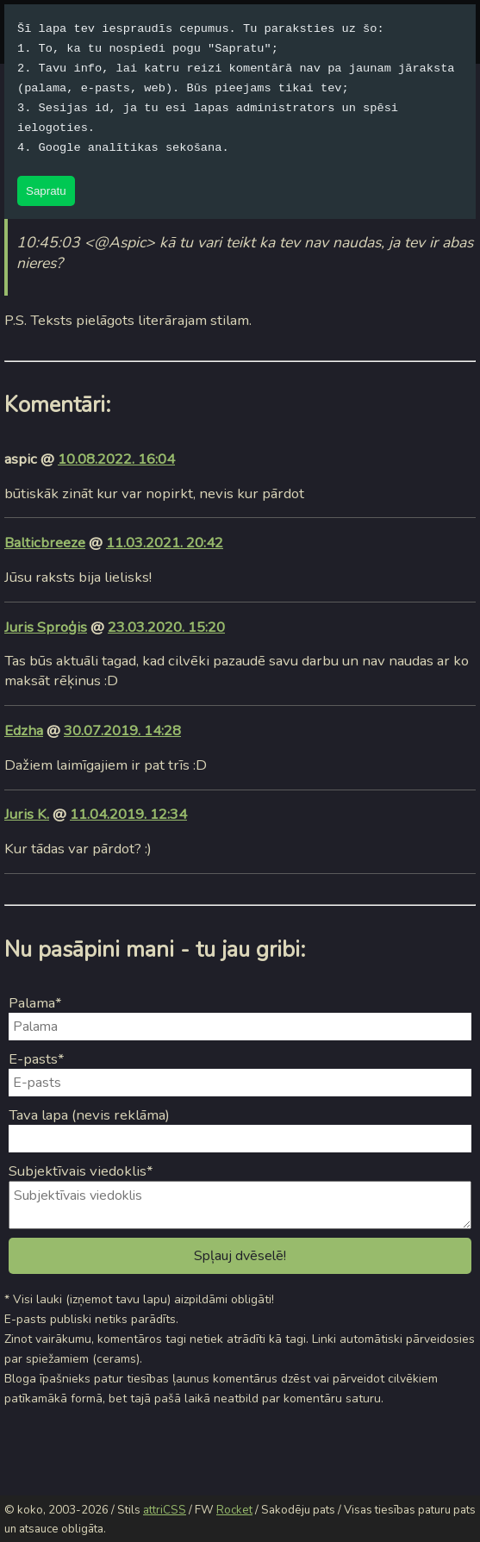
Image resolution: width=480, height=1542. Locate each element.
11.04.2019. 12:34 (128, 814)
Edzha (23, 730)
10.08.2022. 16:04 (116, 459)
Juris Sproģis (45, 627)
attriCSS (164, 1510)
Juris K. (26, 814)
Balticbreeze (44, 542)
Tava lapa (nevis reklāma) (89, 1115)
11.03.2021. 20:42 (164, 542)
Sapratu (46, 190)
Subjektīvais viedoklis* (81, 1171)
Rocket (234, 1510)
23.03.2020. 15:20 (166, 627)
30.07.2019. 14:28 (122, 730)
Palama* (35, 1003)
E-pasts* (37, 1059)
